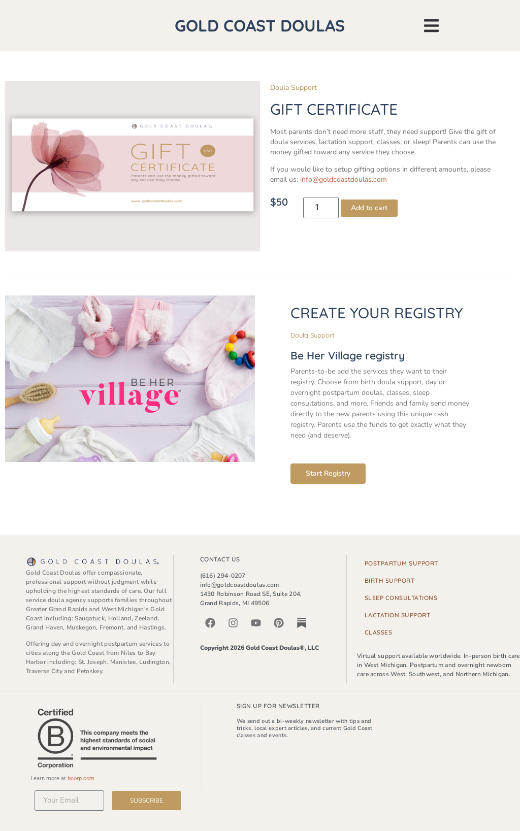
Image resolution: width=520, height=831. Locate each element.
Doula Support (293, 87)
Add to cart (369, 208)
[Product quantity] (321, 207)
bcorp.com (81, 778)
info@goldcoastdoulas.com (343, 179)
